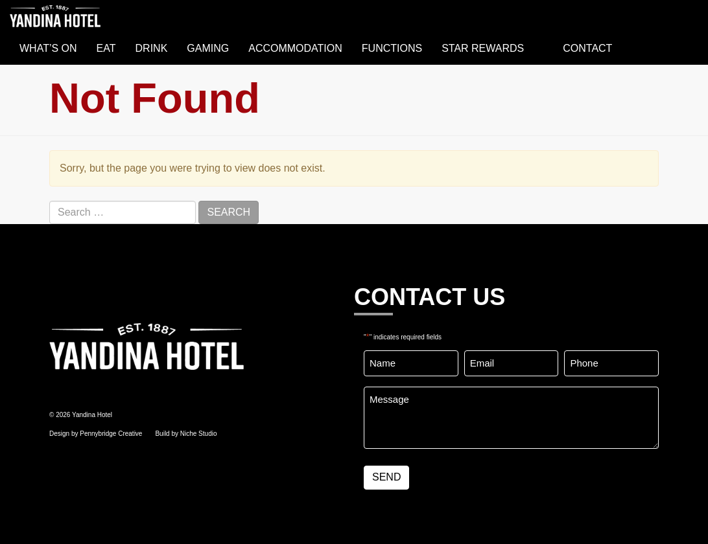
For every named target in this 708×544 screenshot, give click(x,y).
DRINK (152, 48)
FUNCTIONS (392, 48)
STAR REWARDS (483, 48)
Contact (587, 48)
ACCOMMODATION (295, 48)
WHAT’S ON (48, 48)
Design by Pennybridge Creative (95, 433)
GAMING (208, 48)
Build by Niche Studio (186, 433)
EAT (106, 48)
